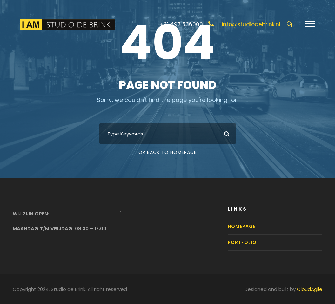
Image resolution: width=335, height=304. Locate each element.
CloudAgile (309, 289)
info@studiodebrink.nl (251, 24)
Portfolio (242, 242)
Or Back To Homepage (167, 152)
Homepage (242, 226)
